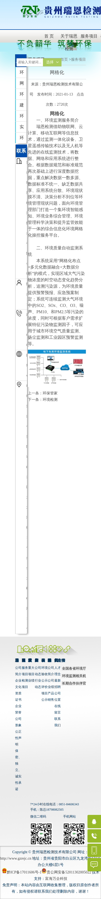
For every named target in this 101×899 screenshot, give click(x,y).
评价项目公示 (44, 693)
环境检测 (22, 96)
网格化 (22, 85)
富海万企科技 (56, 879)
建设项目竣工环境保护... (23, 106)
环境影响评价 (22, 117)
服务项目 (78, 59)
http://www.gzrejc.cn (15, 858)
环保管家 (22, 74)
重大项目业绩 (31, 674)
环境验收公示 (44, 674)
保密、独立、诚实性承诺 (18, 770)
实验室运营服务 (22, 128)
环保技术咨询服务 (22, 139)
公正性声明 (18, 738)
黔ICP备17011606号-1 (22, 872)
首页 (64, 59)
